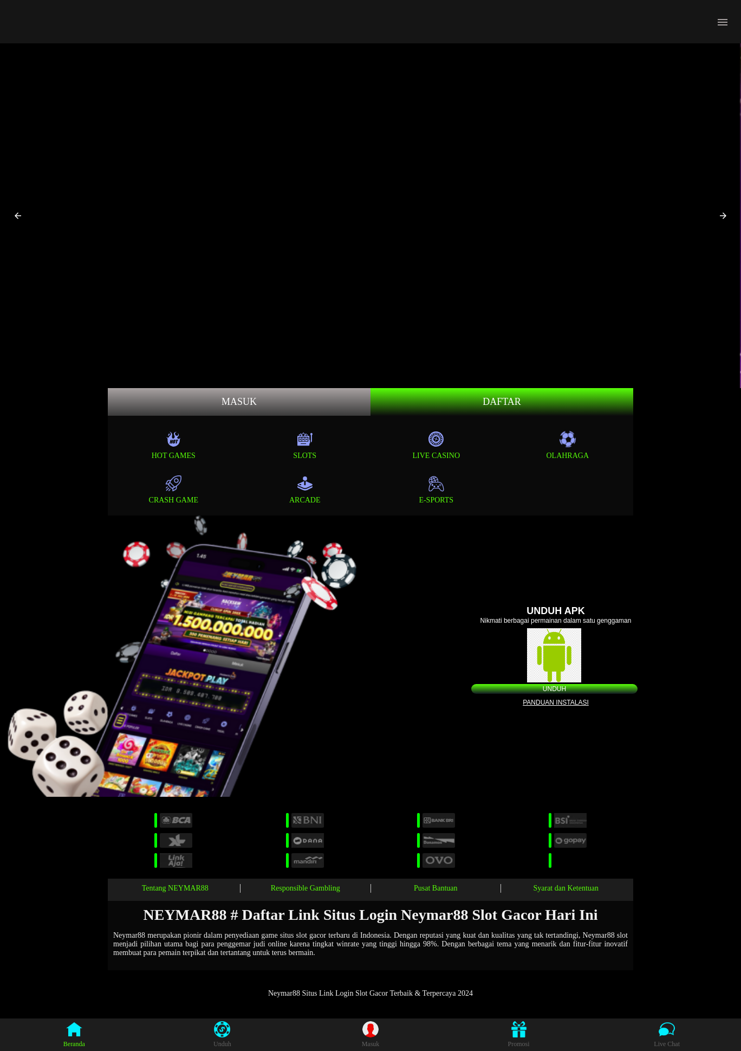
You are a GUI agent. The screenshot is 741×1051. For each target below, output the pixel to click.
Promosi (519, 1034)
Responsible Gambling (305, 888)
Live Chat (667, 1034)
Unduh (554, 689)
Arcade (305, 489)
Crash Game (173, 489)
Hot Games (174, 445)
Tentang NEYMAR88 (175, 888)
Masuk (371, 1034)
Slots (304, 445)
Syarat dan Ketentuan (566, 888)
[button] (18, 216)
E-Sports (436, 489)
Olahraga (567, 445)
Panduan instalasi (556, 702)
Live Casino (436, 445)
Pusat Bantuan (436, 888)
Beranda (74, 1034)
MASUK (239, 401)
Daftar (502, 401)
